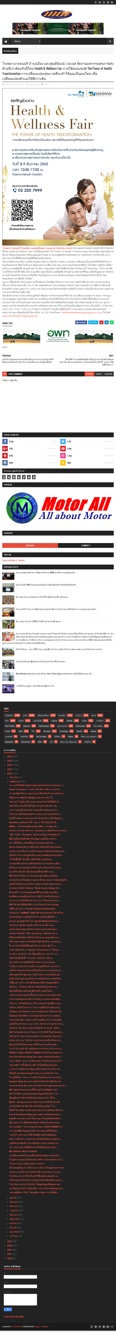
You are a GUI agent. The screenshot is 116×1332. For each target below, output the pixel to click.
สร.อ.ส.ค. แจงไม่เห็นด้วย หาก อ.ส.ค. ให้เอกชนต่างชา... (34, 901)
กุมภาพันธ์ (15, 1233)
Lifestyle (69, 722)
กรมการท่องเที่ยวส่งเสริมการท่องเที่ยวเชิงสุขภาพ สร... (34, 811)
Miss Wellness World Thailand (23, 1152)
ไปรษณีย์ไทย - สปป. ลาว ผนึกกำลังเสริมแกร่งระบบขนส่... (35, 1078)
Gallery (70, 738)
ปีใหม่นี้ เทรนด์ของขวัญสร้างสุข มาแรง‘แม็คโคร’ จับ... (34, 1074)
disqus (99, 375)
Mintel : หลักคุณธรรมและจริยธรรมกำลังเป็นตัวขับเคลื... (35, 1103)
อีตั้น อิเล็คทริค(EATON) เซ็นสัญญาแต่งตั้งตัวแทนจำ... (33, 840)
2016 (9, 1259)
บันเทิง (21, 722)
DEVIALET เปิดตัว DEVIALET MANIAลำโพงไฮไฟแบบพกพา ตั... (36, 1054)
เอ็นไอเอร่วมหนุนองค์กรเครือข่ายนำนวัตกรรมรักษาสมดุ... (35, 868)
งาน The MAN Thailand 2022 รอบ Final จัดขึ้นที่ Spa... (34, 1132)
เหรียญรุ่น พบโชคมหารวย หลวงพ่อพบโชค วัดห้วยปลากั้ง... (36, 1012)
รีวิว (33, 732)
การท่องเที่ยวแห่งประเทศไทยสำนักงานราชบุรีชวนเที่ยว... (35, 864)
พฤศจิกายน (15, 782)
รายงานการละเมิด (14, 1318)
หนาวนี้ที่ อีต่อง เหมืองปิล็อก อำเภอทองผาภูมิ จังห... (32, 844)
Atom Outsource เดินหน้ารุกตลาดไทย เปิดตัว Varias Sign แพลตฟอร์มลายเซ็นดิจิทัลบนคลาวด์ (53, 675)
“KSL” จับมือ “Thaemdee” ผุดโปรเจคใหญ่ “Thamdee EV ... (35, 835)
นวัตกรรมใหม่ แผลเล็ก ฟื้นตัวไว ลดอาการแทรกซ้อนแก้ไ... (35, 996)
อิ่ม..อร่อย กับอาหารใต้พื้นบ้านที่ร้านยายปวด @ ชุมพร (38, 622)
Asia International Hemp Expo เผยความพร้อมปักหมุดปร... (35, 1058)
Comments (85, 547)
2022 (10, 774)
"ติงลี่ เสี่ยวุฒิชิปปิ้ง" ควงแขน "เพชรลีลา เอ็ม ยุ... (31, 959)
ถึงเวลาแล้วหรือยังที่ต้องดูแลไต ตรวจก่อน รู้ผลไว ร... (33, 947)
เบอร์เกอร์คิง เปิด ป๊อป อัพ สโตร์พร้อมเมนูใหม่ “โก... (32, 1107)
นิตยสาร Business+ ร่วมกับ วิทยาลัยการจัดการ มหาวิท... (35, 790)
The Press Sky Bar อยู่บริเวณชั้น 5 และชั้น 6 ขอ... (32, 926)
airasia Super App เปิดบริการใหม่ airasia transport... (34, 930)
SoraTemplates (16, 1328)
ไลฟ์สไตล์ (9, 717)
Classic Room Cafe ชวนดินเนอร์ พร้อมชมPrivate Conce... (36, 848)
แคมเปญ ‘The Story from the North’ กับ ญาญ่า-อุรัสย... (35, 1029)
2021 (9, 1242)
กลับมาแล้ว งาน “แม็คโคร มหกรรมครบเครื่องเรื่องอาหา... (35, 1041)
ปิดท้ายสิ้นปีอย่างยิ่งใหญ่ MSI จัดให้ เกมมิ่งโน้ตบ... (31, 992)
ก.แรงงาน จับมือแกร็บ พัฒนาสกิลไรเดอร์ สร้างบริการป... (35, 1070)
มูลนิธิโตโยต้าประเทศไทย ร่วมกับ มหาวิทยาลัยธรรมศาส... (36, 885)
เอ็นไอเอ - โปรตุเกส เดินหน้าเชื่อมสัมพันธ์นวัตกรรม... (33, 988)
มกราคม (14, 1237)
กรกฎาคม (14, 1211)
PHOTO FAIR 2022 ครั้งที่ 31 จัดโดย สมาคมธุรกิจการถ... (34, 938)
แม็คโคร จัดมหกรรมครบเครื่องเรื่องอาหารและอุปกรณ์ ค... (35, 971)
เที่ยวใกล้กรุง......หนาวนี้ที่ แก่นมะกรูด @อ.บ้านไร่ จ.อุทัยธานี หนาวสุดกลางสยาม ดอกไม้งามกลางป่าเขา (59, 650)
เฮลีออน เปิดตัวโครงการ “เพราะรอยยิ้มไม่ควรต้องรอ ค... (35, 1008)
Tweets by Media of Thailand (13, 561)
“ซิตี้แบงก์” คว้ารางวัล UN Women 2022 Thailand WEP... (34, 984)
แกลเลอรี (8, 738)
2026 (10, 757)
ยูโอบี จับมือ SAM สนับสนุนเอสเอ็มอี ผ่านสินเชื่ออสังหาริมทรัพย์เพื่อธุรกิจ (46, 586)
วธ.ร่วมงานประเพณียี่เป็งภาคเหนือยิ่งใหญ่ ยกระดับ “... (34, 1148)
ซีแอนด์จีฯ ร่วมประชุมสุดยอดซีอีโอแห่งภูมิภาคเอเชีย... (34, 893)
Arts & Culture (42, 738)
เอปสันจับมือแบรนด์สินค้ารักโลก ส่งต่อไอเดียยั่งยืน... (33, 918)
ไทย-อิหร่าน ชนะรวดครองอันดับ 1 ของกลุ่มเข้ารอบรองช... (36, 1037)
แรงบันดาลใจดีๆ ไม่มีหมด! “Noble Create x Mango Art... (35, 889)
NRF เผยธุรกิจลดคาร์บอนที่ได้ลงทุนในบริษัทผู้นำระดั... (33, 1091)
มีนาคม (13, 1228)
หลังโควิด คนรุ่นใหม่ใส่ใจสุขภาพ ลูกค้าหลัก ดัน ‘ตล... (33, 807)
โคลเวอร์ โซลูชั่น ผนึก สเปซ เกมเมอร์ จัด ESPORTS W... (34, 803)
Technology (64, 732)
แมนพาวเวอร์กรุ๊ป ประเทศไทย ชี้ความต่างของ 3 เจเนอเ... (35, 1173)
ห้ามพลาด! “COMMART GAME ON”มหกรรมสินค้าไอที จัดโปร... (37, 914)
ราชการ (79, 717)
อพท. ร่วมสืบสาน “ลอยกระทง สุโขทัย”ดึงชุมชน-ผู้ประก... (35, 1140)
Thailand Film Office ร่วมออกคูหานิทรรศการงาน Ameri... (35, 1016)
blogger (89, 375)
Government (80, 727)
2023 (10, 770)
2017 (9, 1255)
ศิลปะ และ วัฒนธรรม (68, 743)
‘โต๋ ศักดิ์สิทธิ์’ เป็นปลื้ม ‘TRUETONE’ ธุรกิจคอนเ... (31, 860)
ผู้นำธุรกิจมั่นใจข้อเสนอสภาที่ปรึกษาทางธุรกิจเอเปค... (33, 1045)
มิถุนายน (14, 1215)
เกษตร (84, 722)
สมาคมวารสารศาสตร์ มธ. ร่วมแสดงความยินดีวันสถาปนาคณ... (38, 831)
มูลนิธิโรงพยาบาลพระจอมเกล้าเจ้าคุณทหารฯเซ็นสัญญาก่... (36, 819)
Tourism (54, 722)
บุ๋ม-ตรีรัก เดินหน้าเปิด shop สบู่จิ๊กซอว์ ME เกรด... (32, 873)
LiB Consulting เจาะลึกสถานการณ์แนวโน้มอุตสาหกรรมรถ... (37, 1169)
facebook (108, 375)
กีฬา (7, 722)
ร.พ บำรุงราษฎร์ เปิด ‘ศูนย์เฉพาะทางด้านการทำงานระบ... (36, 1049)
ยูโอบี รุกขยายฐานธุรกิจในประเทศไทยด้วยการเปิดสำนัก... (36, 980)
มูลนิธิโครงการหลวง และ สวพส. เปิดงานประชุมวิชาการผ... (36, 1025)
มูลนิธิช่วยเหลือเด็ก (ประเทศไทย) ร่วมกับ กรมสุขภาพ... (34, 1144)
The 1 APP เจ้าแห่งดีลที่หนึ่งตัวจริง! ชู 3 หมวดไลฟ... (32, 963)
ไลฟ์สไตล (24, 738)
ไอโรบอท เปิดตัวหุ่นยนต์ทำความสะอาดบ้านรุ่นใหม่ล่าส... (35, 815)
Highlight (30, 547)
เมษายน (14, 1224)
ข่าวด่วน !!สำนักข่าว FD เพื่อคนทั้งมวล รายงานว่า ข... (33, 955)
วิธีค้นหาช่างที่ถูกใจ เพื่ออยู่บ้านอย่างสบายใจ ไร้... (31, 799)
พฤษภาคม (14, 1220)
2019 (9, 1251)
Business (27, 727)
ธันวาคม (14, 778)
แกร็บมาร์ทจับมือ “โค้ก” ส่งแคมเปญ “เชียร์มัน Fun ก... (34, 934)
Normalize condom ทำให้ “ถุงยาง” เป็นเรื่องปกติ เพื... (33, 823)
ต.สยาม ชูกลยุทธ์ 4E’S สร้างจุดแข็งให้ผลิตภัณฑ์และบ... (34, 922)
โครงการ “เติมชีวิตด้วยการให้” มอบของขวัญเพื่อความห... (35, 1004)
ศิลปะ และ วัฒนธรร (89, 738)
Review (93, 732)
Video (40, 743)
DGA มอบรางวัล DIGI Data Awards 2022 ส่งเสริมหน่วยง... (35, 1123)
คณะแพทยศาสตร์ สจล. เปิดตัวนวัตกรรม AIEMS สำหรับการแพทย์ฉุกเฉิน (45, 573)
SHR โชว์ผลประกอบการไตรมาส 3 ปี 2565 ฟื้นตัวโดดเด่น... (36, 1033)
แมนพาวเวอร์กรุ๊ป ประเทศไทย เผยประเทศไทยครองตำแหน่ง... (37, 852)
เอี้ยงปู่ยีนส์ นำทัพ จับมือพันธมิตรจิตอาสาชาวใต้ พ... (32, 1099)
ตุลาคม (13, 1198)
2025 (10, 762)
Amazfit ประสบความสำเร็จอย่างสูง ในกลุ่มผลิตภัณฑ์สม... (35, 1119)
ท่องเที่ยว (62, 717)
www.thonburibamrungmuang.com (20, 317)
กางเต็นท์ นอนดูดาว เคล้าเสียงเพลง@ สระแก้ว (35, 687)
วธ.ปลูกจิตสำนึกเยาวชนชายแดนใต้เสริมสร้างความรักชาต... (37, 794)
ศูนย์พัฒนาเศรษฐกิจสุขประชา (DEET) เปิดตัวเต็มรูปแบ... (35, 897)
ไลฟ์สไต (87, 743)
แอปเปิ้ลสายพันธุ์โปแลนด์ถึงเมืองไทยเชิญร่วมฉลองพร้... (34, 1156)
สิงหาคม (14, 1207)
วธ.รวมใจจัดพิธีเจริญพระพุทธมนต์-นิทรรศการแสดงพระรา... (37, 786)
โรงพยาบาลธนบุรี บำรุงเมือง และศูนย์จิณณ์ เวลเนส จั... (34, 967)
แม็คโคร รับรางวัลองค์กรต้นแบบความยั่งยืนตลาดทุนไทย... (36, 856)
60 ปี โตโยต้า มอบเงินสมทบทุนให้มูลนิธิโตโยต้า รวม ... (34, 1095)
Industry (79, 732)
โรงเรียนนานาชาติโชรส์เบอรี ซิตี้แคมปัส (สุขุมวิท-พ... (34, 1177)
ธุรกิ (51, 743)
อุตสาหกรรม (62, 727)
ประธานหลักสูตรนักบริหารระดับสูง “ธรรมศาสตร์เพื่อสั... (35, 1000)
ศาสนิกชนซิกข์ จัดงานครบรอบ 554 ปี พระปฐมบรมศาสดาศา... (38, 1086)
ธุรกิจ (46, 85)
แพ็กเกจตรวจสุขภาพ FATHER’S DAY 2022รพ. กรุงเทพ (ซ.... (36, 942)
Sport (21, 732)
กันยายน (14, 1203)
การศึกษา (100, 722)
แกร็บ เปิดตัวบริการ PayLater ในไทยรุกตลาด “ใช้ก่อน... (34, 951)
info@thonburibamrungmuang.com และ (82, 313)
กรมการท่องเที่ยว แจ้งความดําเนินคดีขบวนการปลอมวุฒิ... (36, 1021)
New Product (9, 727)
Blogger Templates (41, 1328)
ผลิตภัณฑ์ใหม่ (43, 717)
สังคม (94, 717)
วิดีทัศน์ (57, 738)
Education (47, 732)
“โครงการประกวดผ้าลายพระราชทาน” (27, 1165)
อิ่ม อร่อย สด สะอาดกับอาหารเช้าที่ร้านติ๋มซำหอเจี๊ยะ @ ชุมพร (42, 598)
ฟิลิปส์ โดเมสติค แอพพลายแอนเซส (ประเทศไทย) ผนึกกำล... (36, 1111)
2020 (10, 1247)
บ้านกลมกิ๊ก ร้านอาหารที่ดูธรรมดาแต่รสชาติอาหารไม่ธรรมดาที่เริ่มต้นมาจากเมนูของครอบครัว (56, 610)
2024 (10, 766)
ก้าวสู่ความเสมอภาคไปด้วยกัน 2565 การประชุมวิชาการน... (36, 1160)
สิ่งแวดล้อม (98, 727)
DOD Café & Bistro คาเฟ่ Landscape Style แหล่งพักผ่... (34, 877)
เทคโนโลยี (37, 722)
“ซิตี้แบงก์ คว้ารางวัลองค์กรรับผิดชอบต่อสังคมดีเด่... (33, 910)
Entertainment (44, 727)
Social (7, 732)
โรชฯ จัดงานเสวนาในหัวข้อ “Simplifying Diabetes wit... (35, 1185)
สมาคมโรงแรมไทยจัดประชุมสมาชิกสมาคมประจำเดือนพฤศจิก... (38, 881)
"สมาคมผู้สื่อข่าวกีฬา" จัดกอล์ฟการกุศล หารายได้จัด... (34, 1193)
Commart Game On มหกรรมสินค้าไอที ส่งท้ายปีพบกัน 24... (35, 1082)
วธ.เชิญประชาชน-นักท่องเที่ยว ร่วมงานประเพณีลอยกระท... (36, 1189)
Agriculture (9, 743)
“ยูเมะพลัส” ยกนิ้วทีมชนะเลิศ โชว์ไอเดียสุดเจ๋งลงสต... (34, 1066)
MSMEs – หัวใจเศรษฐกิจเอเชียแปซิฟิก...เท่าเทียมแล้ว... (34, 827)
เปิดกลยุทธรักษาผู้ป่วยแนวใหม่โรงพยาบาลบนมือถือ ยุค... (35, 975)
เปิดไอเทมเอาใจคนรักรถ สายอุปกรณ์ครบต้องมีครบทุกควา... (36, 1181)
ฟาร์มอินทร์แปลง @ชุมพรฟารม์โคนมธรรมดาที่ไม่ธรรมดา (40, 662)
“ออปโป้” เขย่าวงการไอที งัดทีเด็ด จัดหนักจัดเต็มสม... (33, 1136)
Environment (25, 743)
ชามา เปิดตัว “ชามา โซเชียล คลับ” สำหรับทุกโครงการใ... (36, 1062)
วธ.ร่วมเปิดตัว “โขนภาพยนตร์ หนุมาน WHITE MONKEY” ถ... (36, 1127)
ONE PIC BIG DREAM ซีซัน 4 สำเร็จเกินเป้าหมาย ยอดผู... (34, 905)
